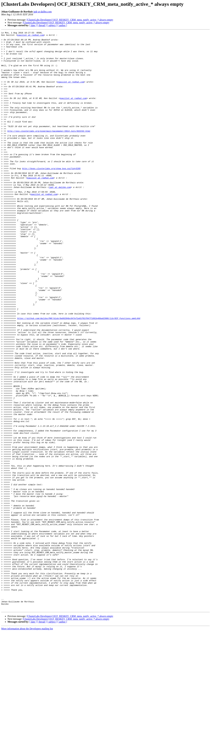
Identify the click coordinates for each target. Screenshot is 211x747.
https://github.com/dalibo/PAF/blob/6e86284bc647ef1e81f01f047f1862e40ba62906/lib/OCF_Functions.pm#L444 (78, 375)
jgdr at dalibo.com (42, 11)
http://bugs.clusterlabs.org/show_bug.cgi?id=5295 (51, 196)
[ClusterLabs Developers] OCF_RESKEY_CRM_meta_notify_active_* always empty (70, 19)
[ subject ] (52, 25)
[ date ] (33, 25)
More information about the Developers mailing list (27, 744)
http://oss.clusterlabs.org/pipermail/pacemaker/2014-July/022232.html (48, 151)
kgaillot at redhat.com (30, 35)
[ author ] (62, 25)
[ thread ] (41, 25)
